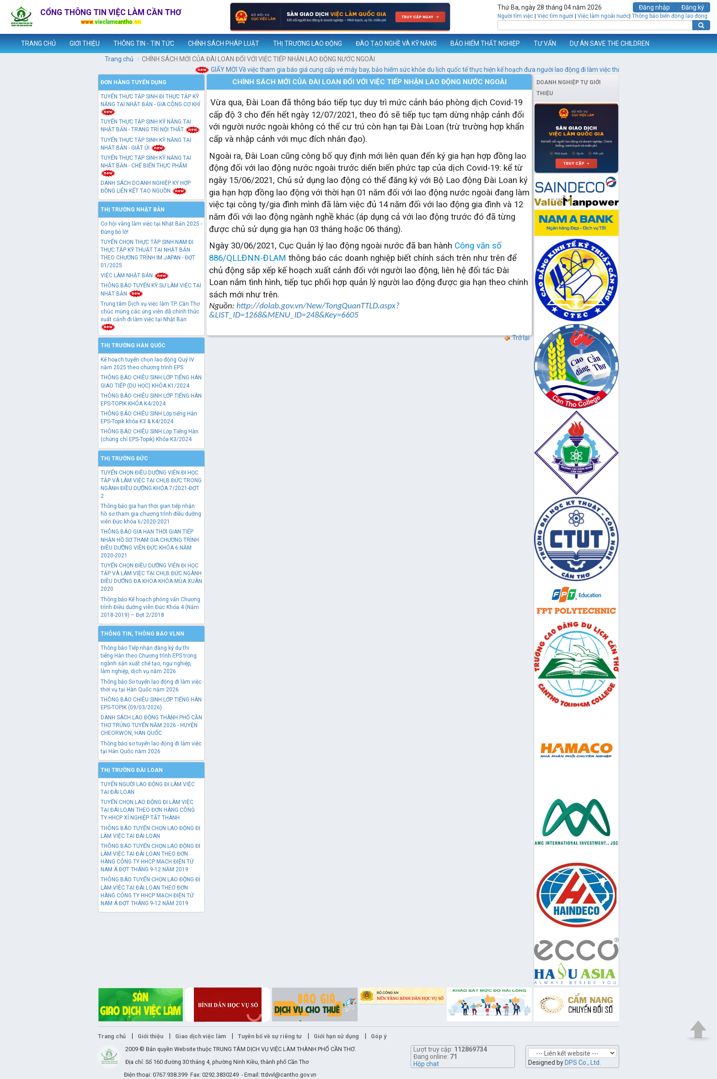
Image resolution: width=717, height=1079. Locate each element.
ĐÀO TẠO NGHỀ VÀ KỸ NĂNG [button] (396, 43)
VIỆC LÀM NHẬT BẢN (135, 275)
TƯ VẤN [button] (545, 43)
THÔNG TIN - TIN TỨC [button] (143, 43)
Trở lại (516, 337)
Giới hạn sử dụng (336, 1036)
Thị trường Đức (124, 458)
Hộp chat (426, 1064)
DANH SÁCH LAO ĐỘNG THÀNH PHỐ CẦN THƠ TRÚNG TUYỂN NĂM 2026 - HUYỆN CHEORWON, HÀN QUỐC (151, 725)
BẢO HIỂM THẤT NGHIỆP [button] (485, 43)
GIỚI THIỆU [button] (85, 43)
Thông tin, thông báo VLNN (142, 634)
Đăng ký (692, 7)
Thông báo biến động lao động (669, 16)
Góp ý (378, 1036)
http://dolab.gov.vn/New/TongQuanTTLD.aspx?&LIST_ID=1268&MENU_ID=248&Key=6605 (304, 310)
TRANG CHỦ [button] (38, 43)
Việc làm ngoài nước (603, 16)
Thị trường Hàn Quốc (133, 345)
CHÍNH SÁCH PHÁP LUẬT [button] (223, 43)
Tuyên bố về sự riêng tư (270, 1036)
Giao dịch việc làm (200, 1036)
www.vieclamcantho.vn (7, 43)
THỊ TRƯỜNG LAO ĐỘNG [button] (307, 43)
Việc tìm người (555, 16)
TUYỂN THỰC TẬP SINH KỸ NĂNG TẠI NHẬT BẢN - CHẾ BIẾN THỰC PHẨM (146, 165)
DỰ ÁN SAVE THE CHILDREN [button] (609, 43)
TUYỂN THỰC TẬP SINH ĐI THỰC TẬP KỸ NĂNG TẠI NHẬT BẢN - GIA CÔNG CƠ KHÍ (150, 104)
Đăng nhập (654, 7)
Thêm (698, 43)
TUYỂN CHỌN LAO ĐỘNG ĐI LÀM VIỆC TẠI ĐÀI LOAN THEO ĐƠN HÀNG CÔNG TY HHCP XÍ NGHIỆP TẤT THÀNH (148, 810)
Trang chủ (119, 59)
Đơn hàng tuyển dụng (133, 82)
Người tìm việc (515, 16)
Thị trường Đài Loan (132, 770)
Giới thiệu (150, 1036)
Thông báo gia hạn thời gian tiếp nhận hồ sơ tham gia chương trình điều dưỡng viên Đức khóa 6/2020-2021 (151, 514)
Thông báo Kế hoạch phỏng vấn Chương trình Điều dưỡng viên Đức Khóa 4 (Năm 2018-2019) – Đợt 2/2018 (150, 607)
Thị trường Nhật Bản (133, 209)
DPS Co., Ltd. (583, 1062)
